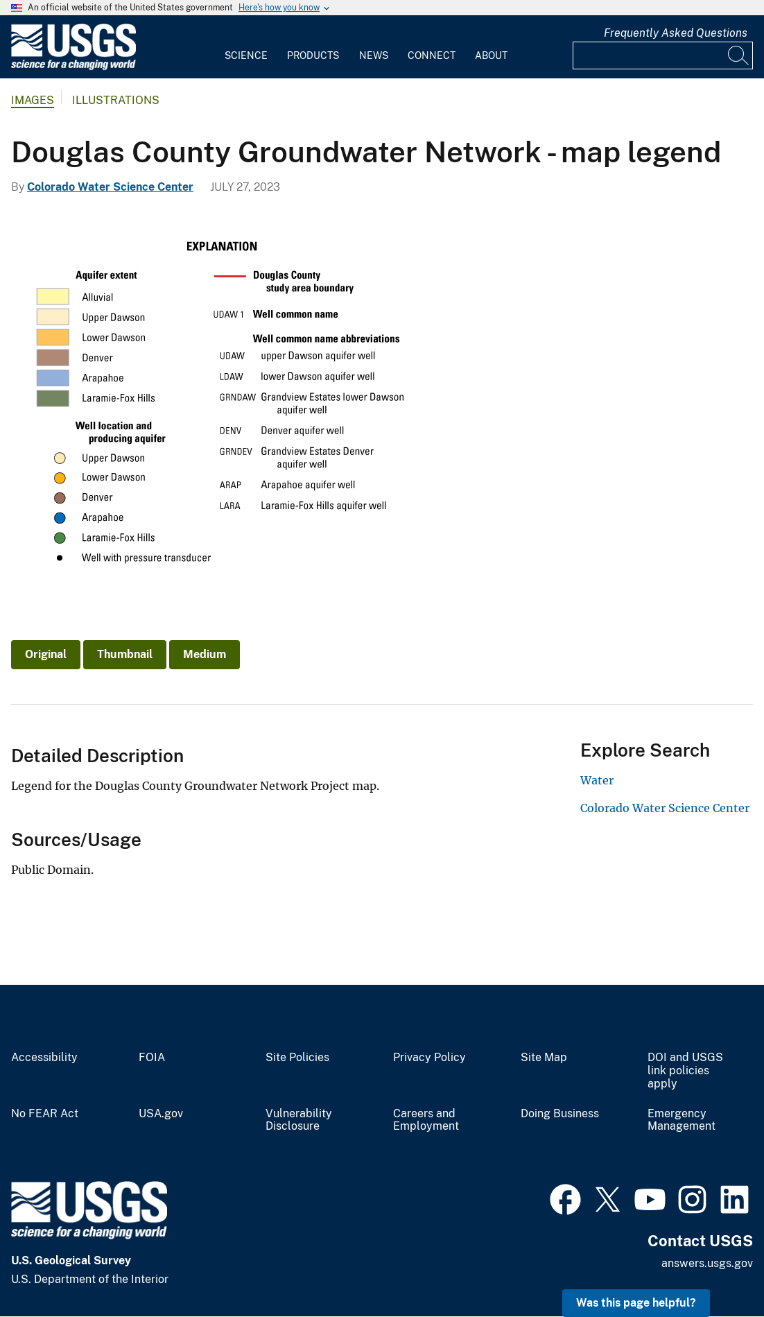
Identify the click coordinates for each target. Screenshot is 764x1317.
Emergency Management (681, 1120)
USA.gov (161, 1114)
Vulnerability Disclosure (299, 1120)
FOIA (152, 1057)
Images (32, 100)
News (373, 55)
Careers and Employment (426, 1120)
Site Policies (297, 1057)
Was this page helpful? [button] (636, 1302)
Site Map (544, 1057)
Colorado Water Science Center (110, 186)
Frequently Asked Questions (675, 33)
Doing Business (560, 1114)
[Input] (663, 55)
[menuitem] (246, 47)
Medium (204, 654)
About (491, 55)
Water (597, 780)
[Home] (73, 67)
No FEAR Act (44, 1114)
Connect (431, 55)
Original (46, 654)
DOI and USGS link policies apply (685, 1070)
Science (246, 55)
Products (313, 55)
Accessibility (44, 1057)
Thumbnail (125, 654)
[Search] (739, 55)
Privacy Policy (429, 1057)
